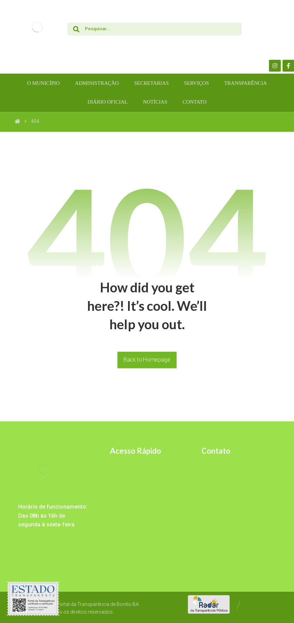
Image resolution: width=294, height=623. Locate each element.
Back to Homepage (147, 359)
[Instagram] (275, 66)
